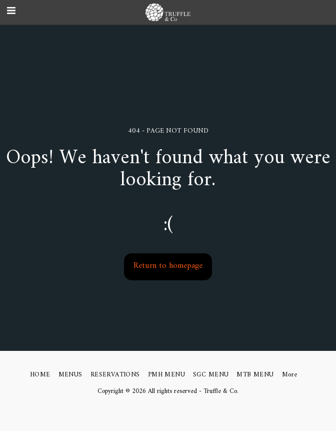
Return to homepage (168, 265)
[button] (323, 12)
